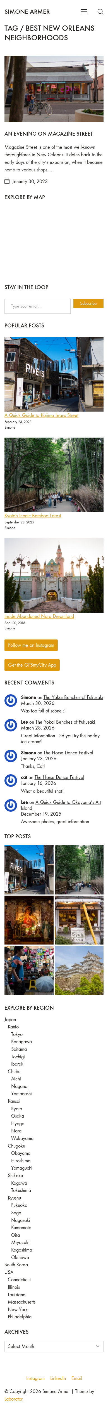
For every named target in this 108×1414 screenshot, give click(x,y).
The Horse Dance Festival (68, 753)
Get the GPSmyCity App (32, 665)
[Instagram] (35, 1378)
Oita (15, 1235)
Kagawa (19, 1183)
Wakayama (22, 1138)
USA (8, 1272)
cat (24, 777)
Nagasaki (20, 1220)
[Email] (76, 1378)
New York (18, 1310)
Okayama (20, 1153)
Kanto (13, 1027)
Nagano (19, 1086)
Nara (16, 1131)
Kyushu (14, 1198)
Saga (16, 1213)
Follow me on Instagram (31, 645)
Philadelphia (20, 1317)
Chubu (14, 1072)
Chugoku (16, 1146)
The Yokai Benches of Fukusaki (73, 697)
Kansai (14, 1101)
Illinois (14, 1287)
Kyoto (16, 1109)
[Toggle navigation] (84, 12)
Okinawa (20, 1257)
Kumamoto (21, 1228)
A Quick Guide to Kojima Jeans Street (41, 415)
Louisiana (16, 1295)
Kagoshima (21, 1250)
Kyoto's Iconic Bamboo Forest (32, 516)
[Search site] (100, 12)
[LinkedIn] (58, 1378)
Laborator (13, 1399)
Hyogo (17, 1124)
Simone (28, 697)
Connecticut (19, 1280)
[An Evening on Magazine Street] (54, 89)
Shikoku (15, 1176)
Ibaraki (18, 1064)
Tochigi (18, 1057)
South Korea (16, 1265)
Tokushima (21, 1190)
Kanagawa (21, 1042)
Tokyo (17, 1034)
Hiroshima (20, 1161)
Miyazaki (20, 1242)
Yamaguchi (21, 1168)
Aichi (16, 1079)
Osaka (17, 1116)
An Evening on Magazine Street (48, 133)
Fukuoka (19, 1205)
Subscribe (88, 303)
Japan (10, 1020)
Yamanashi (21, 1094)
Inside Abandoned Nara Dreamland (39, 616)
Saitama (19, 1049)
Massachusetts (21, 1302)
